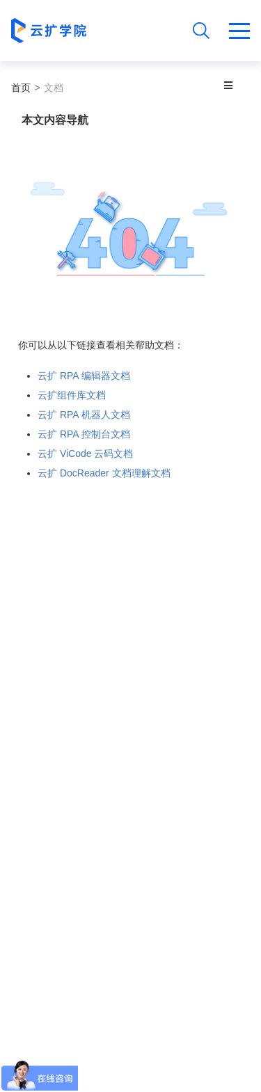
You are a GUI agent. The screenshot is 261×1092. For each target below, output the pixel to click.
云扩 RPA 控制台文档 (84, 434)
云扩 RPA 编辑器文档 (84, 375)
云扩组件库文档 (72, 395)
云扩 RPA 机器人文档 (84, 414)
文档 (53, 87)
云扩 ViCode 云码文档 (85, 453)
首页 (21, 87)
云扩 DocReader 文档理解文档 (104, 473)
